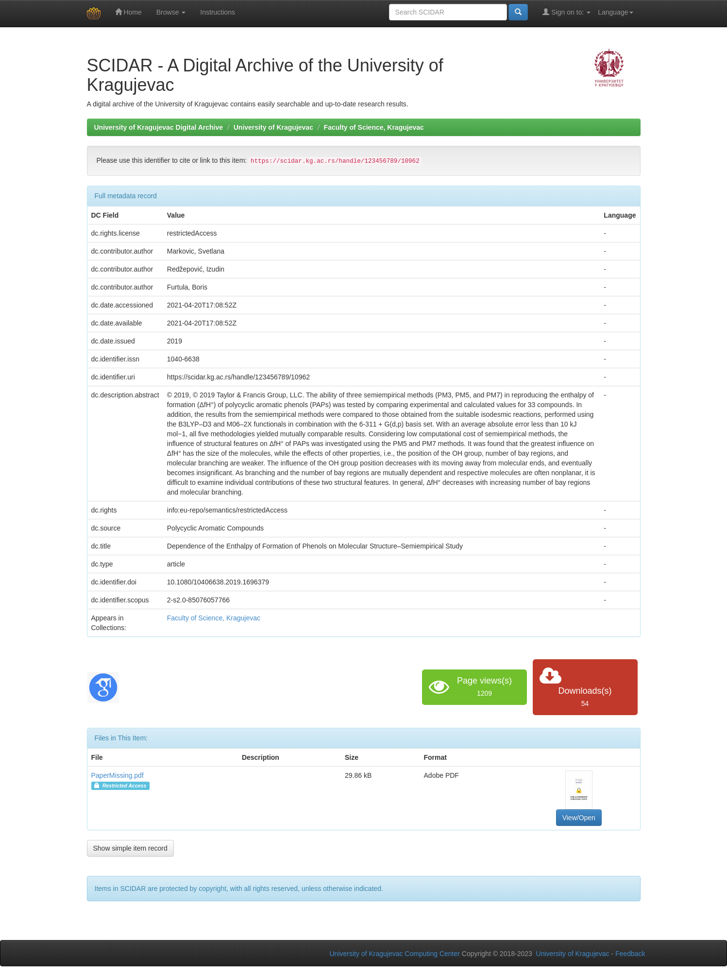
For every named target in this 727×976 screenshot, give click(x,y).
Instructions (217, 12)
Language (615, 12)
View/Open (578, 818)
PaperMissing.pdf (117, 775)
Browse (171, 12)
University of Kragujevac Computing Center (395, 954)
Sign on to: (566, 12)
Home (128, 12)
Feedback (630, 954)
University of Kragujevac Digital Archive (158, 127)
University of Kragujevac (273, 127)
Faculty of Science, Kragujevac (374, 127)
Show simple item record (130, 848)
